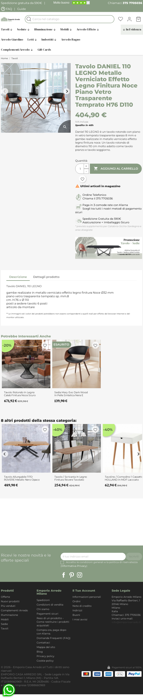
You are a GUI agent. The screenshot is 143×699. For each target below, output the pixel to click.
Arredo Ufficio (87, 29)
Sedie (4, 624)
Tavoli (4, 628)
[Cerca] (69, 19)
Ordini (76, 601)
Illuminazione (45, 29)
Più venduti (8, 606)
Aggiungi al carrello (116, 168)
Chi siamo (43, 609)
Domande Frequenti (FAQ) (54, 638)
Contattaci (43, 642)
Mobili (66, 29)
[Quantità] (79, 169)
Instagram (79, 575)
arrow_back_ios (5, 91)
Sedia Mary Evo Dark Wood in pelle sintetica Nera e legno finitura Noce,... (71, 394)
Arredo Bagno (70, 39)
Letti (32, 39)
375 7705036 (132, 3)
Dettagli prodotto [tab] (46, 277)
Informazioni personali (86, 596)
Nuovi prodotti (10, 601)
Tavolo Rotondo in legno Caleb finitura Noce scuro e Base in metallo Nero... (20, 394)
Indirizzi (77, 610)
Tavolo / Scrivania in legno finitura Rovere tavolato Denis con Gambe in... (70, 478)
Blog (40, 651)
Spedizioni (43, 600)
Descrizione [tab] (18, 277)
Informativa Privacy (73, 566)
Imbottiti (49, 39)
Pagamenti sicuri (47, 613)
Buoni (76, 615)
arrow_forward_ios (67, 91)
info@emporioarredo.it (126, 622)
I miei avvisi (79, 619)
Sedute (23, 29)
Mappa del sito (46, 647)
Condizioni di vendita (50, 604)
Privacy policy (45, 656)
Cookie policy (45, 660)
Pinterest (71, 575)
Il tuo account (83, 590)
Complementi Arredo (14, 610)
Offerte (5, 596)
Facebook (63, 575)
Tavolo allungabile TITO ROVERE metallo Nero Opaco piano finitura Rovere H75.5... (22, 478)
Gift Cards (44, 50)
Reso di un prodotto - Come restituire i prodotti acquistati (53, 622)
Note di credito (82, 606)
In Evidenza (132, 29)
